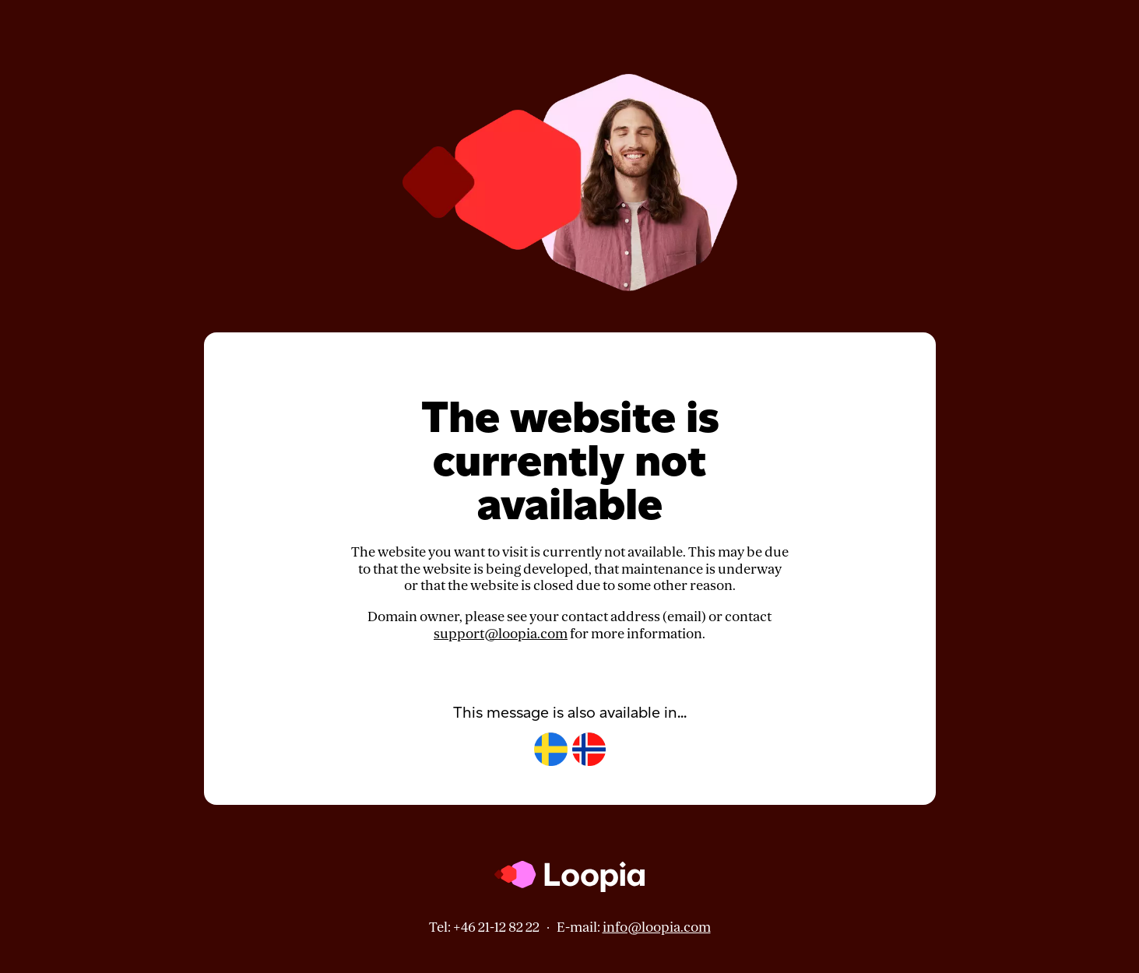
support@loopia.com (501, 634)
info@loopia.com (657, 927)
